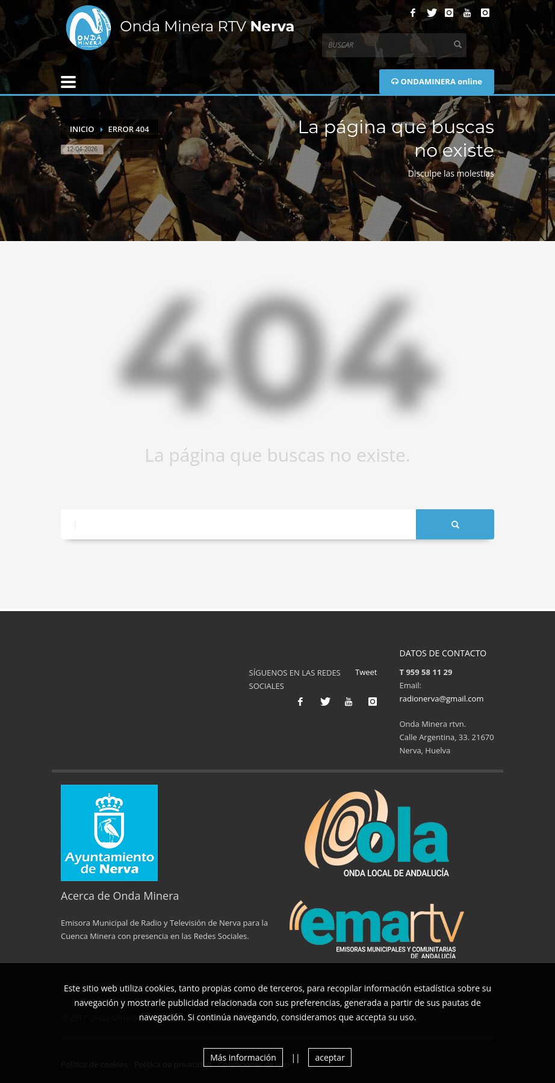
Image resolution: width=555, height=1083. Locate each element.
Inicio (82, 129)
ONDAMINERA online (436, 81)
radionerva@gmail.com (442, 698)
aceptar (329, 1057)
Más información (243, 1057)
